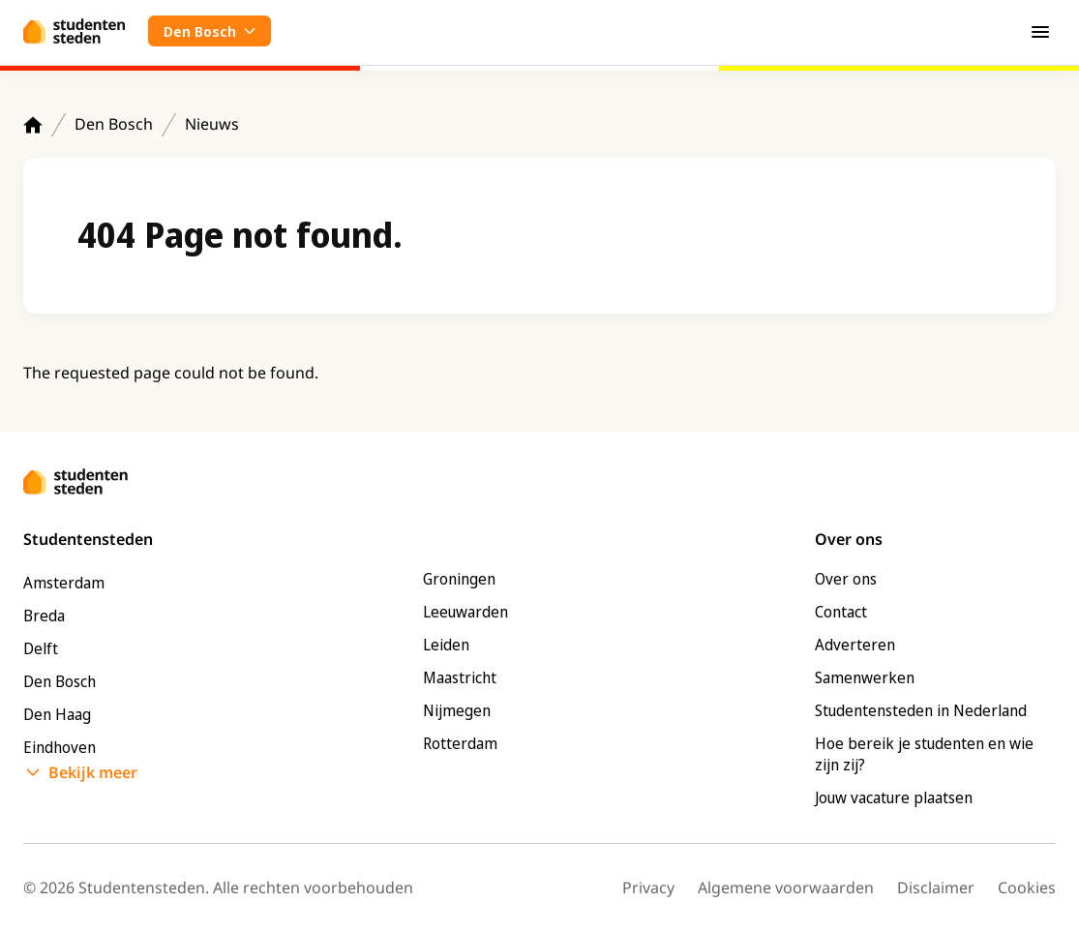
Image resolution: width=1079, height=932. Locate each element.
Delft (40, 648)
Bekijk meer (92, 772)
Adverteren (855, 644)
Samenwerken (864, 677)
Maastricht (459, 677)
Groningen (459, 578)
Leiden (446, 644)
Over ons (846, 578)
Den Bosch (114, 124)
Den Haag (57, 714)
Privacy (648, 887)
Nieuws (212, 124)
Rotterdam (460, 743)
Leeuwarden (465, 611)
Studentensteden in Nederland (921, 710)
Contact (841, 611)
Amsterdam (64, 582)
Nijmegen (457, 710)
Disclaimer (935, 887)
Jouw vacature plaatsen (894, 797)
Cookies (1027, 887)
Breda (44, 615)
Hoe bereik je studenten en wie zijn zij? (924, 754)
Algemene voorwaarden (786, 887)
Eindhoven (59, 747)
